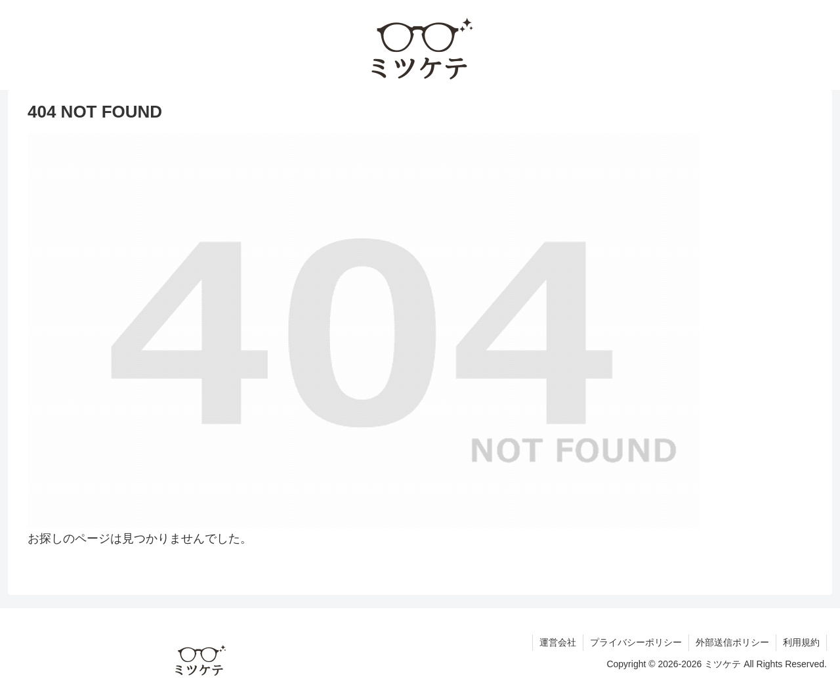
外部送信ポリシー (732, 642)
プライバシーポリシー (636, 642)
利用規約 (801, 642)
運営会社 (557, 642)
